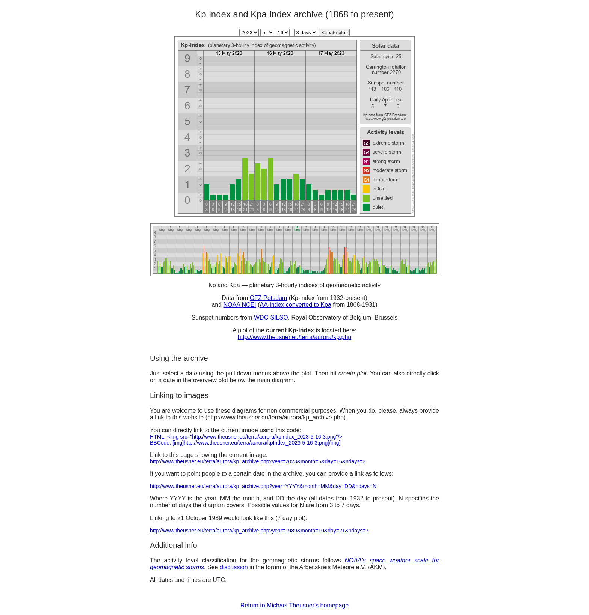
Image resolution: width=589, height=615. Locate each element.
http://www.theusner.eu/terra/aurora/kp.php (294, 337)
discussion (234, 567)
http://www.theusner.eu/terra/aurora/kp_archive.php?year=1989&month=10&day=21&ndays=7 (259, 531)
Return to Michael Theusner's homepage (294, 605)
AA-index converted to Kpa (295, 304)
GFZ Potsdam (268, 298)
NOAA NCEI (240, 304)
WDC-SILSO (271, 317)
